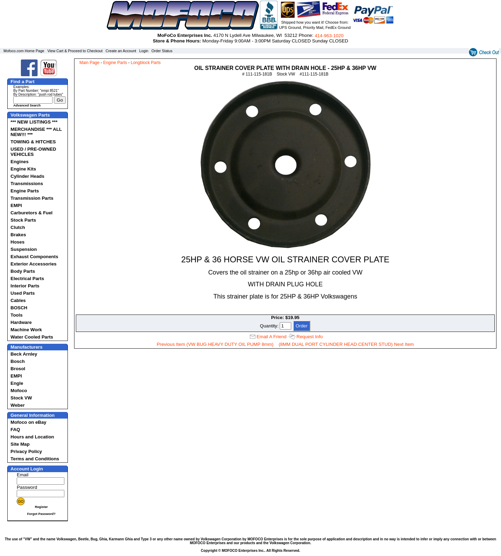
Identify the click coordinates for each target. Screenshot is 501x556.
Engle (16, 383)
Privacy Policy (26, 451)
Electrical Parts (27, 278)
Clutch (17, 227)
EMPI (16, 205)
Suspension (23, 249)
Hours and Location (32, 436)
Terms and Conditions (34, 458)
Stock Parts (23, 220)
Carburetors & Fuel (31, 212)
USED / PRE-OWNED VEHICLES (33, 151)
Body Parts (22, 271)
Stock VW (21, 397)
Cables (18, 300)
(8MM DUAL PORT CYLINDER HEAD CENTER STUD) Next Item (346, 344)
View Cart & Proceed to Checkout (75, 51)
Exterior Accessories (33, 264)
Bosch (17, 361)
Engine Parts (24, 190)
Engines (19, 161)
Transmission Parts (31, 198)
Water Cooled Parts (31, 337)
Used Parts (22, 293)
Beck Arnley (23, 354)
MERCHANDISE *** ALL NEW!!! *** (36, 132)
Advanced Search (26, 105)
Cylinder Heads (27, 176)
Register (41, 507)
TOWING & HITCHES (33, 141)
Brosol (17, 368)
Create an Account (121, 51)
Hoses (17, 242)
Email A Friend (271, 336)
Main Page (89, 62)
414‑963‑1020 (329, 35)
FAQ (15, 429)
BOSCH (18, 307)
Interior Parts (24, 285)
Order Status (161, 51)
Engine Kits (23, 169)
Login (143, 51)
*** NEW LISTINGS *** (33, 122)
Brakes (18, 234)
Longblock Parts (146, 62)
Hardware (21, 322)
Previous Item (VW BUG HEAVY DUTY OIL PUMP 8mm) (215, 344)
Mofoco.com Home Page (23, 51)
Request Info (309, 336)
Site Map (20, 444)
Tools (16, 315)
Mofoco (18, 390)
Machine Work (26, 329)
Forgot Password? (41, 514)
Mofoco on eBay (28, 422)
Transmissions (26, 183)
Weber (17, 405)
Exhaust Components (34, 256)
